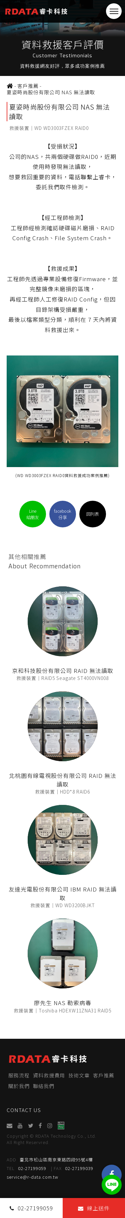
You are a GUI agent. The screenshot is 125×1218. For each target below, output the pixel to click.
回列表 (92, 514)
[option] (62, 38)
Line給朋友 (32, 514)
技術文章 (79, 1075)
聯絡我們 (43, 1085)
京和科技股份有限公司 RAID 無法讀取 (62, 670)
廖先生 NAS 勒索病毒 (62, 1002)
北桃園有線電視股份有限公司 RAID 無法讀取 (62, 779)
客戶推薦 (103, 1075)
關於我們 (19, 1085)
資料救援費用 (49, 1075)
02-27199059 (26, 1168)
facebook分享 (62, 514)
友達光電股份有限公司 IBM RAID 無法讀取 (63, 893)
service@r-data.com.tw (32, 1177)
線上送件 (94, 1208)
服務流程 (19, 1075)
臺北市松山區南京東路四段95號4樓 (50, 1159)
